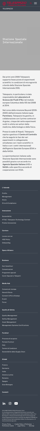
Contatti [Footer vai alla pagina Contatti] (5, 392)
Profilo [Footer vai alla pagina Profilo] (4, 193)
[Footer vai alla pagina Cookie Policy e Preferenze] (23, 424)
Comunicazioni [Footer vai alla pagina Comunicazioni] (7, 269)
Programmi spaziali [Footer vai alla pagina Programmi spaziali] (9, 273)
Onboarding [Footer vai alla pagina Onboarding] (6, 243)
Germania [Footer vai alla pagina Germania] (5, 368)
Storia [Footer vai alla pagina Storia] (4, 200)
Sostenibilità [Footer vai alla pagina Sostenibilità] (6, 216)
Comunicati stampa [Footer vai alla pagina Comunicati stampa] (9, 289)
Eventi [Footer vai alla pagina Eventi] (4, 299)
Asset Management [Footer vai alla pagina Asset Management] (9, 322)
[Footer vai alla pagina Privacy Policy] (6, 424)
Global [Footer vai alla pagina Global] (4, 359)
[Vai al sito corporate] (11, 3)
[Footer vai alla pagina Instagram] (10, 403)
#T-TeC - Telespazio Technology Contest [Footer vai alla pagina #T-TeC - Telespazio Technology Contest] (16, 220)
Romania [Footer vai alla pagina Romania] (5, 378)
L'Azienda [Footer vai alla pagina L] (5, 187)
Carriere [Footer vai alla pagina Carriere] (5, 230)
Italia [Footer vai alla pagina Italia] (4, 371)
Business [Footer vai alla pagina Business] (5, 260)
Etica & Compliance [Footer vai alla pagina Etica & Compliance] (9, 203)
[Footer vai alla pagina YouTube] (16, 403)
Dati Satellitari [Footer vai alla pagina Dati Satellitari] (7, 266)
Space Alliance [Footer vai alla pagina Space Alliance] (7, 250)
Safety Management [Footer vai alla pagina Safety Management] (9, 319)
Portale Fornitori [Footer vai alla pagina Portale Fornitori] (8, 342)
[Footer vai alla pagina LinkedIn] (4, 403)
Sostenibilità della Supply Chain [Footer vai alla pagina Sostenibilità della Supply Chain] (13, 352)
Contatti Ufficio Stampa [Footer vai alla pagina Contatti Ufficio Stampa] (11, 296)
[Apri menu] (35, 3)
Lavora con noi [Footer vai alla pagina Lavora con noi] (7, 236)
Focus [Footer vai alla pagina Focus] (4, 302)
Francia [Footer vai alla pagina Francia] (5, 365)
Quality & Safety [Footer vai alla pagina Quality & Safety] (8, 310)
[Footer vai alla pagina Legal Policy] (21, 426)
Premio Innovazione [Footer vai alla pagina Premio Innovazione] (9, 223)
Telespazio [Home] (8, 9)
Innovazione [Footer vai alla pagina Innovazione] (6, 211)
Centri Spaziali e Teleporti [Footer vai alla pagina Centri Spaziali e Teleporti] (11, 276)
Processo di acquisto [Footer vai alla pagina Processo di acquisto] (9, 338)
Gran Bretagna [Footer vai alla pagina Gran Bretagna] (7, 384)
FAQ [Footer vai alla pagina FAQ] (3, 345)
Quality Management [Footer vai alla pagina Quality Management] (9, 315)
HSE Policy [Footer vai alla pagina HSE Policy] (6, 239)
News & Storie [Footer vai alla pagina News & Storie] (7, 292)
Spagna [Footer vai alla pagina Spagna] (5, 381)
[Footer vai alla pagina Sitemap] (31, 426)
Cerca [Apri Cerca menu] (31, 3)
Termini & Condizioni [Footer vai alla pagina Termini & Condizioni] (9, 348)
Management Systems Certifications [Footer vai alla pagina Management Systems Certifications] (15, 325)
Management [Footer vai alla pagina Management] (7, 196)
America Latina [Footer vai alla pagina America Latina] (7, 375)
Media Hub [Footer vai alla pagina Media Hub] (6, 283)
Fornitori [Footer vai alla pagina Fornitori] (5, 333)
